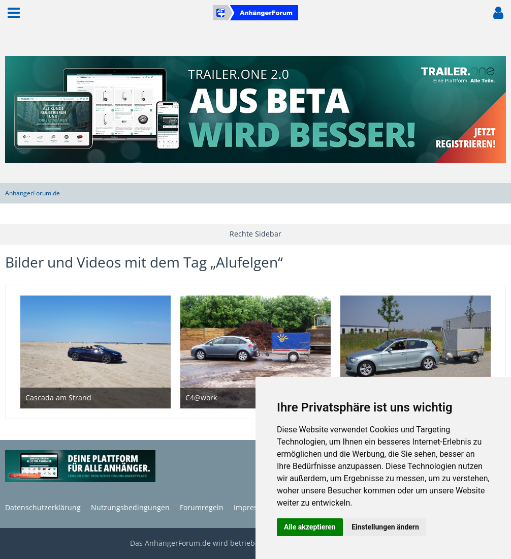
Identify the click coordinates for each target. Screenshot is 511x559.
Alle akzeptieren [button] (310, 527)
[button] (13, 13)
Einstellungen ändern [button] (385, 527)
